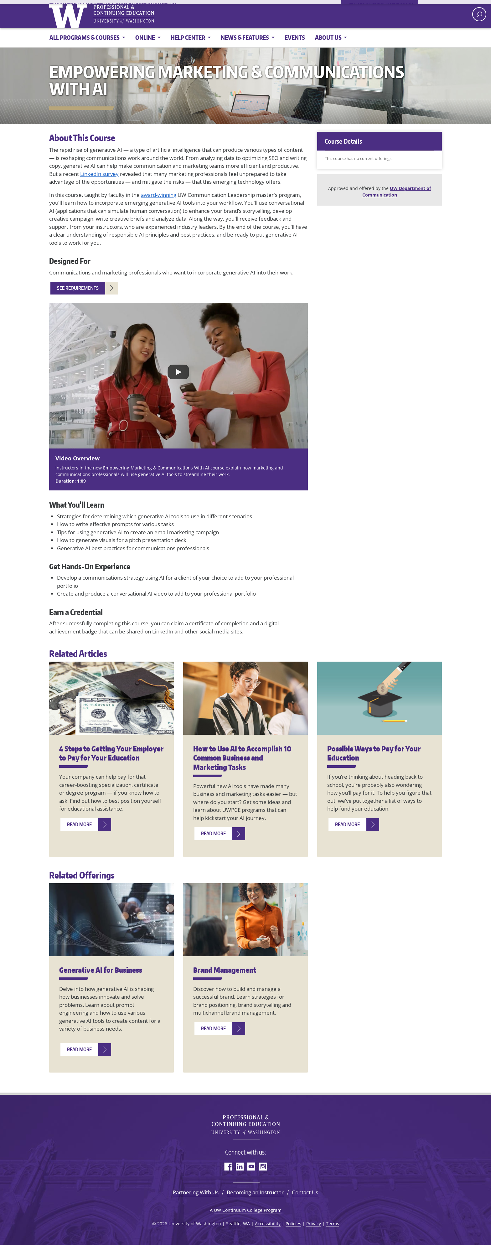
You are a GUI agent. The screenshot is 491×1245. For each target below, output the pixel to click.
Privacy (313, 1224)
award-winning (158, 194)
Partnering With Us (196, 1192)
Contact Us (305, 1192)
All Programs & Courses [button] (85, 37)
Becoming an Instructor (255, 1192)
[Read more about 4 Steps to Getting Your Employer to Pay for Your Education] (85, 824)
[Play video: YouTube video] (178, 375)
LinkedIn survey (99, 173)
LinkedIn (239, 1166)
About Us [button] (329, 37)
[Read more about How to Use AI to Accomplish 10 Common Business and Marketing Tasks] (220, 833)
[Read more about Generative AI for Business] (85, 1049)
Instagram (263, 1166)
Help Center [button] (188, 37)
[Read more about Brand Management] (220, 1028)
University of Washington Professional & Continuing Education (245, 1122)
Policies (293, 1224)
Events (295, 37)
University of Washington (102, 15)
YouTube (251, 1166)
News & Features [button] (245, 37)
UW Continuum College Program (248, 1210)
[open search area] (479, 14)
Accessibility (268, 1224)
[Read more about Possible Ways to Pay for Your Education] (354, 824)
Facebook (228, 1166)
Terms (332, 1224)
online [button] (145, 37)
